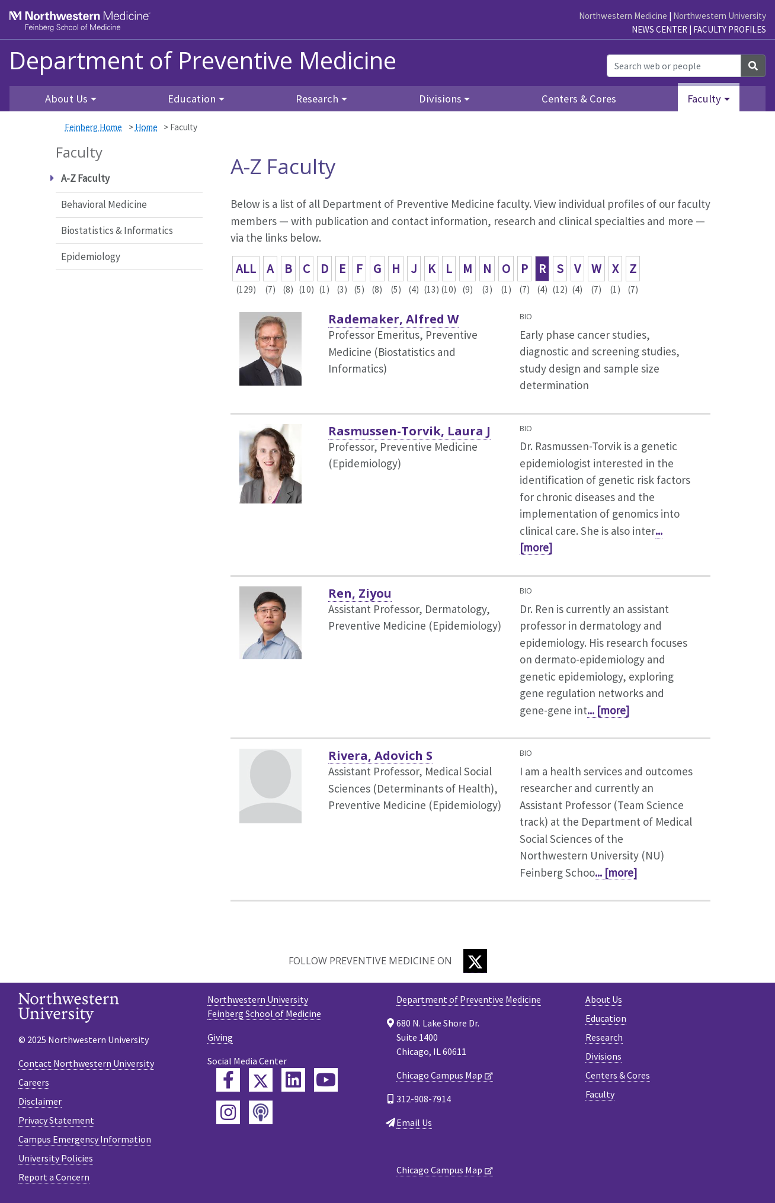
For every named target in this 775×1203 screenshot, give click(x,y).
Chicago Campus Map (439, 1075)
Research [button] (317, 98)
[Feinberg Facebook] (228, 1080)
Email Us (414, 1122)
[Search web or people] (674, 65)
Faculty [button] (704, 98)
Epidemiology (90, 256)
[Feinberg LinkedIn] (293, 1080)
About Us (603, 999)
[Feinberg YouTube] (326, 1080)
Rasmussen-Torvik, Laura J (409, 431)
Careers (33, 1082)
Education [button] (192, 98)
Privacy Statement (56, 1120)
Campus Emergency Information (84, 1139)
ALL (246, 269)
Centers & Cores (579, 98)
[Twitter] (475, 961)
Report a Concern (53, 1177)
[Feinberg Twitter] (261, 1080)
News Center (659, 29)
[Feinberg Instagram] (228, 1112)
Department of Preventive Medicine (202, 60)
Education (605, 1018)
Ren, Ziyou (360, 593)
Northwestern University (719, 15)
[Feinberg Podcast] (261, 1112)
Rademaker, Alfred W (393, 319)
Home (146, 127)
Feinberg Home (93, 127)
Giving (220, 1037)
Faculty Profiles (729, 29)
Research (604, 1037)
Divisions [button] (440, 98)
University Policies (55, 1158)
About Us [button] (66, 98)
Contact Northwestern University (86, 1063)
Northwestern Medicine (623, 15)
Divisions (603, 1056)
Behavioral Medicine (104, 204)
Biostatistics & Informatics (117, 230)
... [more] (608, 710)
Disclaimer (40, 1101)
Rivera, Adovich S (380, 755)
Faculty (599, 1094)
